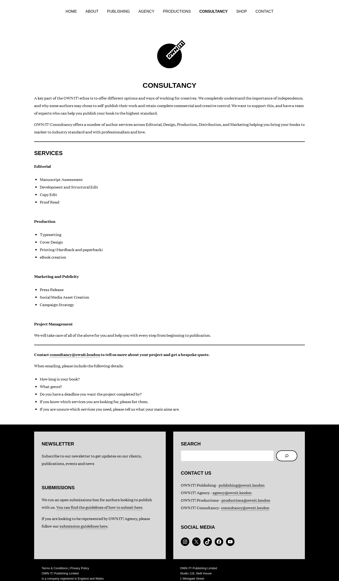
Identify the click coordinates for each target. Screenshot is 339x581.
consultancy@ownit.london (75, 344)
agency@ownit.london (232, 482)
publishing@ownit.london (242, 474)
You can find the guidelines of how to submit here (99, 497)
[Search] (286, 445)
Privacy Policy (79, 558)
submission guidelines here (83, 515)
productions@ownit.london (246, 490)
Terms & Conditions (55, 558)
